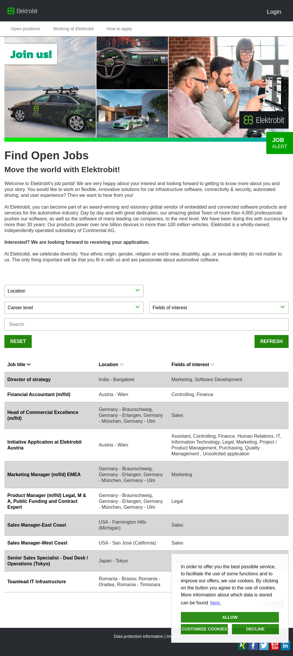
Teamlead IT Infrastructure (36, 581)
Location (111, 364)
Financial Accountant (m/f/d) (38, 394)
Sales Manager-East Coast (36, 525)
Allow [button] (230, 617)
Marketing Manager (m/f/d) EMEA (44, 474)
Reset (18, 341)
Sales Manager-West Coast (37, 542)
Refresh (271, 341)
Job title (19, 364)
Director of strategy (29, 379)
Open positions (25, 28)
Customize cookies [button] (204, 629)
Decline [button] (255, 629)
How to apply (119, 28)
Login (276, 12)
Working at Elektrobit (73, 28)
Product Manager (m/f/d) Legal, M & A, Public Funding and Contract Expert (46, 501)
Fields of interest (192, 364)
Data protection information (138, 636)
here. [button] (215, 602)
